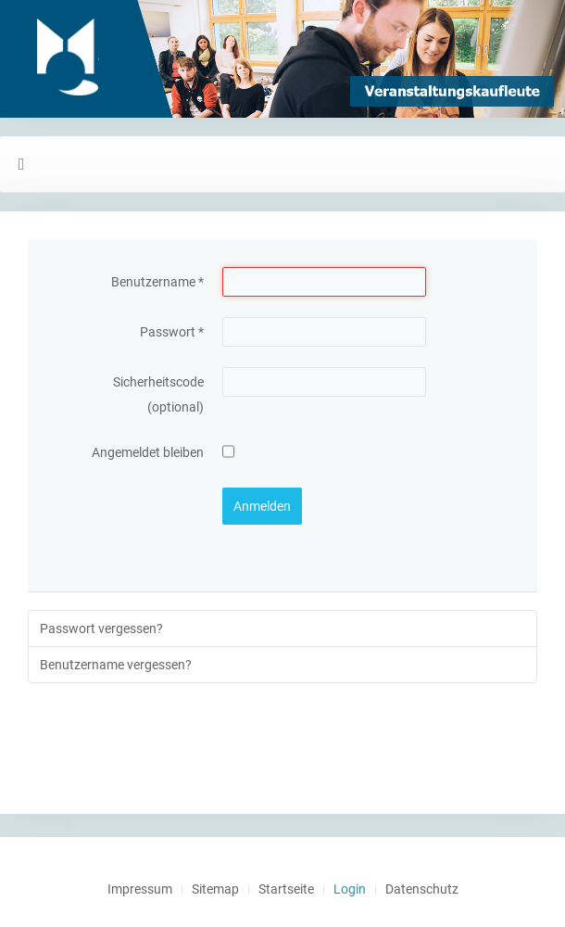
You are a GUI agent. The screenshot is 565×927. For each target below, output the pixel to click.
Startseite (286, 889)
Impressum (139, 889)
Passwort (172, 331)
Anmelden (262, 506)
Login (349, 889)
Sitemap (215, 889)
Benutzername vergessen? (116, 664)
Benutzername (157, 281)
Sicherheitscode (158, 382)
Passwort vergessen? (101, 628)
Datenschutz (421, 889)
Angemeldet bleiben (148, 452)
